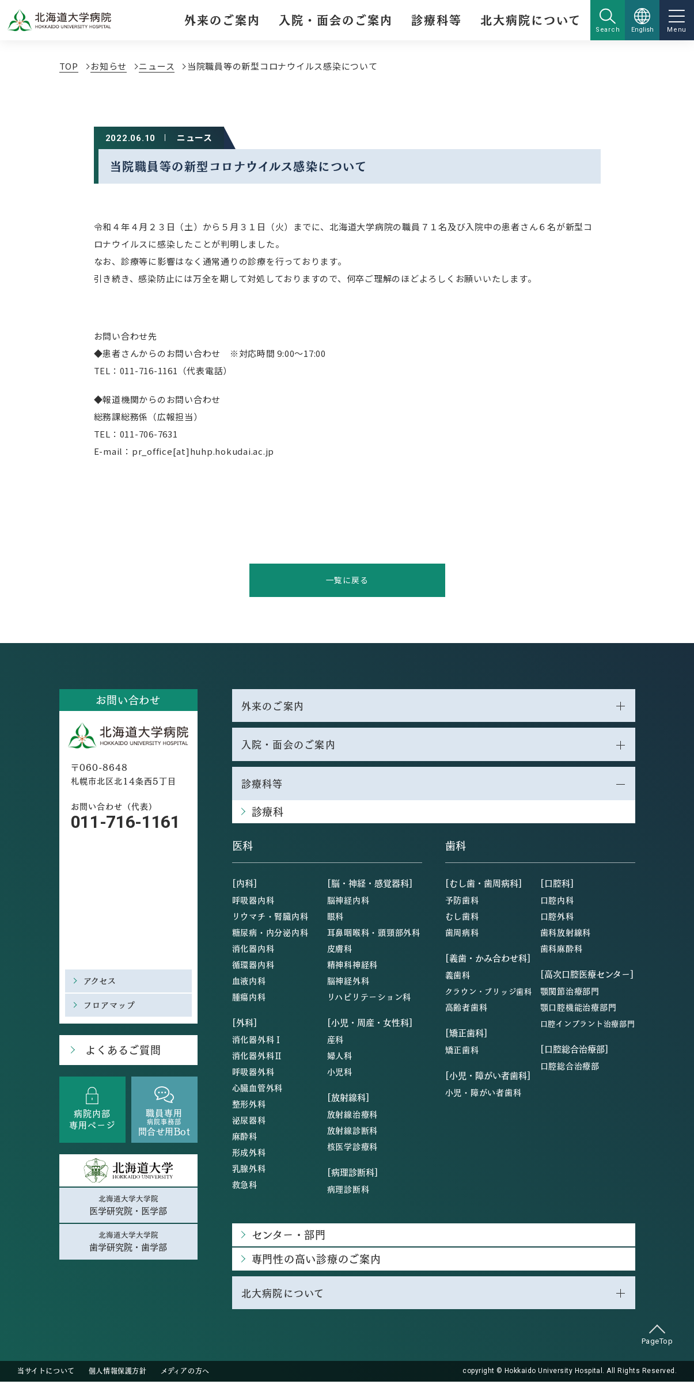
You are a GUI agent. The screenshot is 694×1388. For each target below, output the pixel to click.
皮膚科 (339, 953)
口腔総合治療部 (570, 1070)
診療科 (268, 816)
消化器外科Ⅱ (257, 1060)
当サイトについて (46, 1377)
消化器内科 (253, 953)
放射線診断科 (352, 1135)
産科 (335, 1044)
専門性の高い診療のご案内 (316, 1264)
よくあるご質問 (120, 1052)
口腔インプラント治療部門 (587, 1028)
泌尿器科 (249, 1125)
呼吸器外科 (253, 1076)
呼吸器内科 (253, 905)
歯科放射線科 (565, 937)
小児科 (339, 1076)
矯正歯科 (462, 1054)
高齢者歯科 (466, 1012)
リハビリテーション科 (369, 1001)
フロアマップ (111, 1006)
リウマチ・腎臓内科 (270, 921)
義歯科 (458, 979)
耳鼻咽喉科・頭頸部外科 (373, 937)
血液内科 (249, 985)
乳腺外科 (249, 1173)
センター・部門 (289, 1240)
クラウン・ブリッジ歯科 (488, 996)
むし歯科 (462, 921)
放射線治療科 (352, 1119)
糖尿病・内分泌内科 (270, 937)
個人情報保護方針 (118, 1377)
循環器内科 (253, 969)
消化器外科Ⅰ (257, 1044)
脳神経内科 (348, 905)
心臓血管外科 (257, 1092)
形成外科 (249, 1157)
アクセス (101, 981)
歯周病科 (462, 937)
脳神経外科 (348, 985)
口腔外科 (557, 921)
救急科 (244, 1189)
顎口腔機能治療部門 (578, 1012)
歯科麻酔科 (561, 953)
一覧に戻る (347, 581)
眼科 (335, 921)
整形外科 (249, 1108)
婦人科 (339, 1060)
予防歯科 (462, 905)
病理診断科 (348, 1194)
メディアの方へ (185, 1377)
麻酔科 (244, 1141)
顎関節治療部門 (570, 996)
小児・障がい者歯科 (483, 1097)
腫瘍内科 (249, 1001)
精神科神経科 (352, 969)
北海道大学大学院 (128, 1208)
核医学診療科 (352, 1151)
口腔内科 (557, 905)
